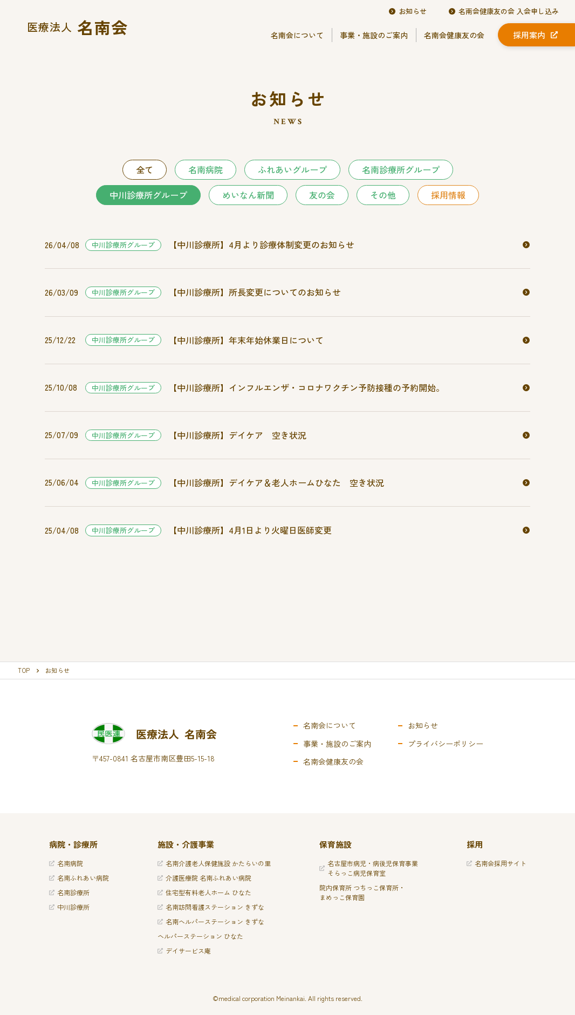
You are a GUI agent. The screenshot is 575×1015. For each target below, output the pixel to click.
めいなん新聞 (248, 194)
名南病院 (205, 169)
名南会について (297, 35)
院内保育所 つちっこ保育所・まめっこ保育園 (362, 892)
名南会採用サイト (496, 863)
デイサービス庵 (184, 950)
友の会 (322, 194)
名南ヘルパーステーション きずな (211, 921)
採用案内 (535, 34)
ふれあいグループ (292, 169)
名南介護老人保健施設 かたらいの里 (214, 863)
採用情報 (448, 194)
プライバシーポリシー (445, 743)
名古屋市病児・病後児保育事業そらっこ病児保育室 (368, 868)
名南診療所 (69, 892)
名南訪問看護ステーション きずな (211, 906)
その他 (383, 194)
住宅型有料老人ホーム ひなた (204, 892)
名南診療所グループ (401, 169)
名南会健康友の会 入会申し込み (503, 11)
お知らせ (407, 11)
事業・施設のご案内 (374, 35)
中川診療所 (69, 906)
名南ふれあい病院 (79, 877)
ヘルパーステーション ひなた (200, 936)
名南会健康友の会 (454, 35)
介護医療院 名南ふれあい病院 (204, 877)
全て (144, 169)
